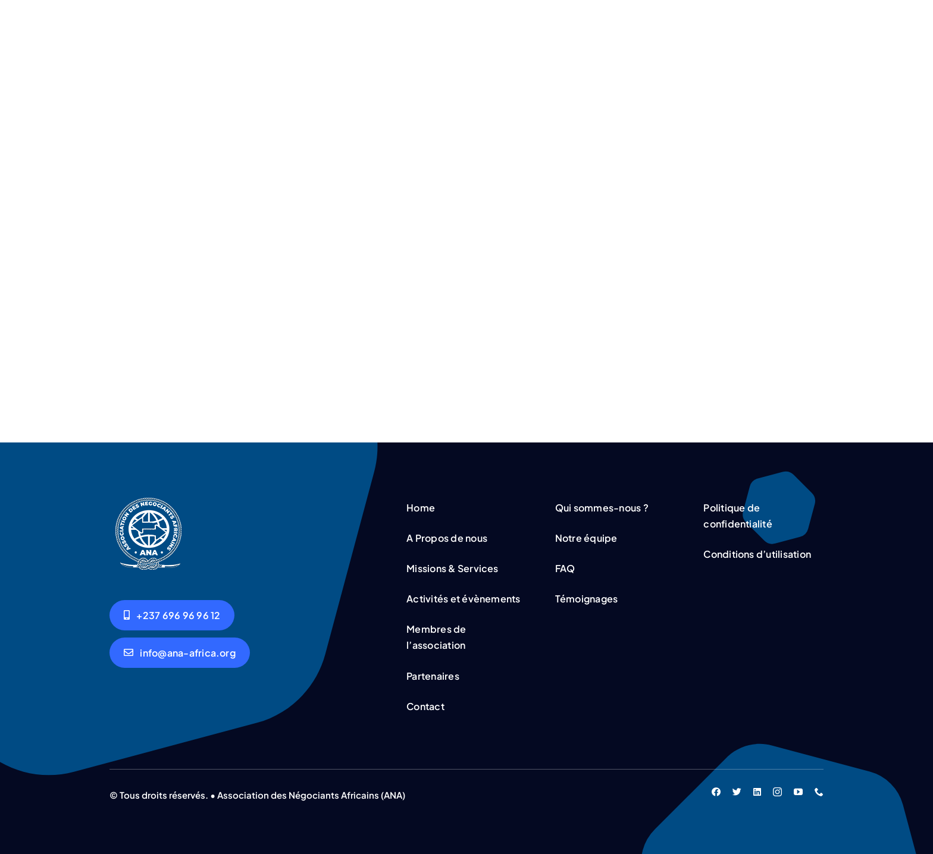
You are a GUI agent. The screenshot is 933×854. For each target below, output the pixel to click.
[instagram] (777, 789)
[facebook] (716, 789)
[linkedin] (757, 789)
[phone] (819, 789)
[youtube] (798, 789)
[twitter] (736, 789)
